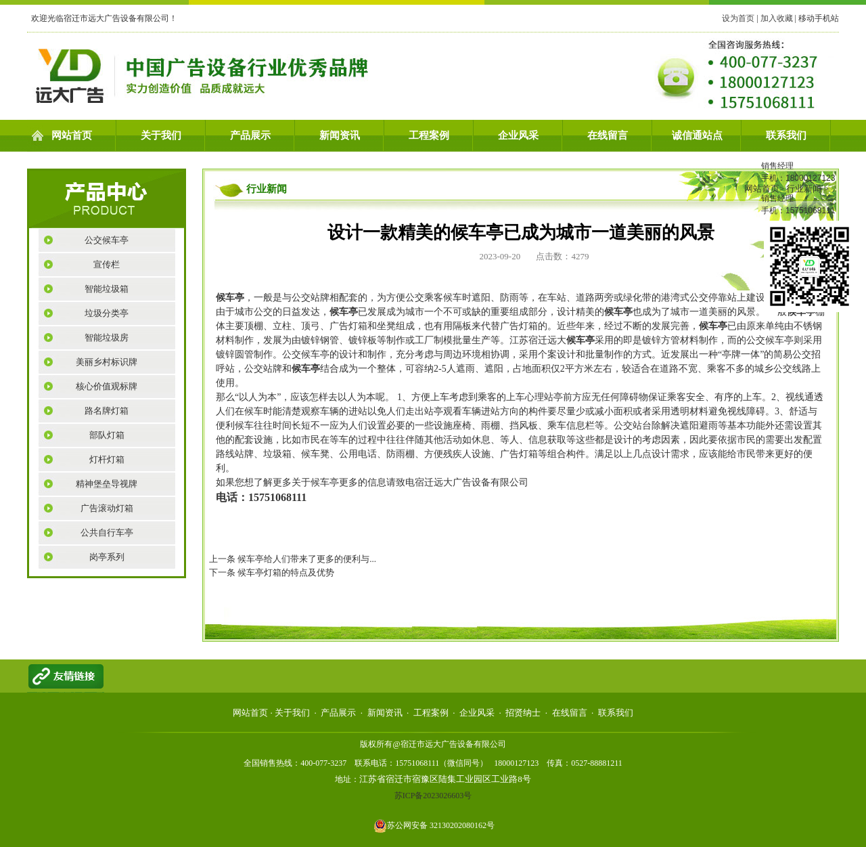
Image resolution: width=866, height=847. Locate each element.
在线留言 (607, 135)
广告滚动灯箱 (107, 508)
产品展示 (250, 135)
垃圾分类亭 (107, 313)
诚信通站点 (697, 135)
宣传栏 (106, 264)
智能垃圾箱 (107, 289)
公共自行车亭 (107, 532)
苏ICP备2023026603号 (433, 795)
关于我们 (161, 135)
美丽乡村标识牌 (106, 362)
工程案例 (429, 135)
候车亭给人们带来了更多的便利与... (306, 559)
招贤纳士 (523, 713)
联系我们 (786, 135)
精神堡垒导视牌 (106, 484)
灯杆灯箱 (106, 459)
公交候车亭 (107, 240)
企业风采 (518, 135)
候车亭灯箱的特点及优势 (285, 572)
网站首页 (71, 135)
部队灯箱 (106, 435)
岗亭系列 (106, 557)
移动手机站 (818, 18)
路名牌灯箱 (107, 411)
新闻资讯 (339, 135)
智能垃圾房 (107, 337)
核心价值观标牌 (106, 386)
